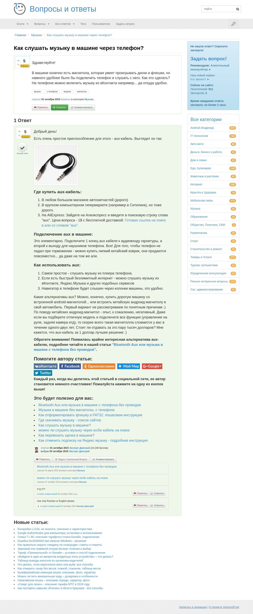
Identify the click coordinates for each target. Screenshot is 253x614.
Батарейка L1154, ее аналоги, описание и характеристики (55, 529)
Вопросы (39, 23)
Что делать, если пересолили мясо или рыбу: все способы (55, 564)
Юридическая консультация (208, 273)
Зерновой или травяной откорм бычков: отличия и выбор (54, 548)
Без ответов (63, 23)
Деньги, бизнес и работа (206, 152)
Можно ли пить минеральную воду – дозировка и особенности (58, 576)
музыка (37, 92)
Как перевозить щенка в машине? (66, 435)
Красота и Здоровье (203, 192)
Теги (83, 23)
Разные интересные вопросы (209, 281)
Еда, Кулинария (201, 168)
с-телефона (52, 92)
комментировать (84, 107)
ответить (61, 107)
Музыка (89, 99)
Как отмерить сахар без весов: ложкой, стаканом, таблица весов (59, 568)
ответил (45, 448)
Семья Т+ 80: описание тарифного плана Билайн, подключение (58, 536)
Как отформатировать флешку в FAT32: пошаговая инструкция (90, 415)
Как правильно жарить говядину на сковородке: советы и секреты (60, 544)
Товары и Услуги (201, 257)
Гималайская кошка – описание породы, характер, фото (54, 580)
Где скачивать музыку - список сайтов (70, 420)
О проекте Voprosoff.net (224, 607)
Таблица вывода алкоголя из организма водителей (50, 560)
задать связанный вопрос (72, 459)
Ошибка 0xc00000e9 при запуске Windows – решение (52, 540)
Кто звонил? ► (200, 79)
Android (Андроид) (202, 127)
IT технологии (199, 135)
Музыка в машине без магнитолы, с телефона (77, 410)
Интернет (197, 184)
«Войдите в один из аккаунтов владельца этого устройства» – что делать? (65, 556)
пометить (42, 107)
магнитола (82, 92)
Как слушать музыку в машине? (65, 425)
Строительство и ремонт (206, 249)
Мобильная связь (202, 200)
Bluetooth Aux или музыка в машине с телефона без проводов (90, 405)
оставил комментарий (47, 494)
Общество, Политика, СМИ (208, 224)
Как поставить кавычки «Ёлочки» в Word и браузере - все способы (60, 588)
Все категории (206, 119)
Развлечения (199, 232)
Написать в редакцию (193, 607)
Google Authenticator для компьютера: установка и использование (60, 533)
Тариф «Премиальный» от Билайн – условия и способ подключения (61, 552)
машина (67, 92)
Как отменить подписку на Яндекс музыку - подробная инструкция (93, 440)
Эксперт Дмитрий (79, 448)
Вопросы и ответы (63, 9)
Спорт (194, 241)
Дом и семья (199, 160)
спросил (36, 99)
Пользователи (101, 23)
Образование (199, 216)
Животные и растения (205, 176)
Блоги (20, 23)
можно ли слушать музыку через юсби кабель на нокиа (84, 430)
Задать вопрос (125, 23)
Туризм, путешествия (204, 265)
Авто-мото (197, 144)
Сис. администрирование (207, 289)
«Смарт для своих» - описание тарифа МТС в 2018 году (54, 584)
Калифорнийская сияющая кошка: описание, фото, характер (56, 572)
